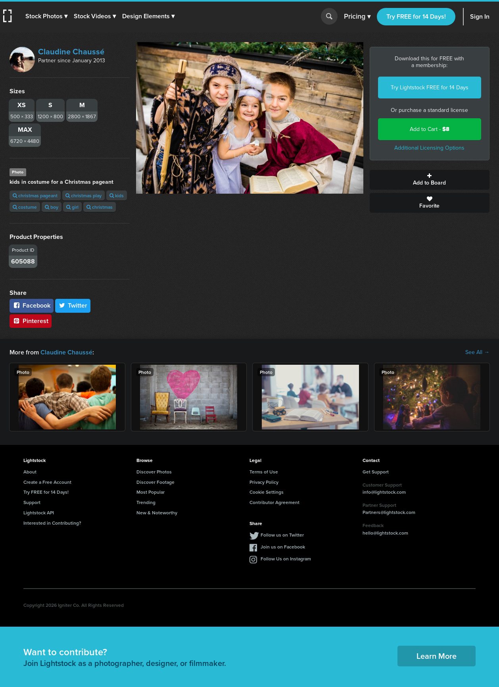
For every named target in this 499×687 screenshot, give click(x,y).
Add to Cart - (429, 129)
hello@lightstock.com (385, 532)
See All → (477, 352)
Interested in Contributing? (52, 523)
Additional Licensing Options (429, 148)
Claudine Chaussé (71, 52)
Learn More (436, 656)
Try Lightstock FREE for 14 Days (429, 87)
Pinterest (30, 320)
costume (25, 207)
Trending (145, 502)
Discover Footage (155, 482)
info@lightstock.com (384, 492)
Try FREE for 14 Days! (416, 16)
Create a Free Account (47, 482)
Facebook (31, 305)
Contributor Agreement (274, 502)
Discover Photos (154, 471)
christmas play (83, 195)
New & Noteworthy (156, 512)
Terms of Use (264, 471)
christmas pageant (35, 195)
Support (31, 502)
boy (51, 207)
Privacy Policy (264, 482)
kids (116, 195)
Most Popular (150, 492)
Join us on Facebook (283, 546)
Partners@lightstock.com (389, 512)
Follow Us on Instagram (286, 558)
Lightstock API (38, 512)
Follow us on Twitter (282, 534)
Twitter (73, 305)
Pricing (357, 16)
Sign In (479, 16)
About (29, 471)
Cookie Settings (267, 492)
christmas (99, 207)
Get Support (376, 471)
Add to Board (429, 180)
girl (72, 207)
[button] (46, 16)
